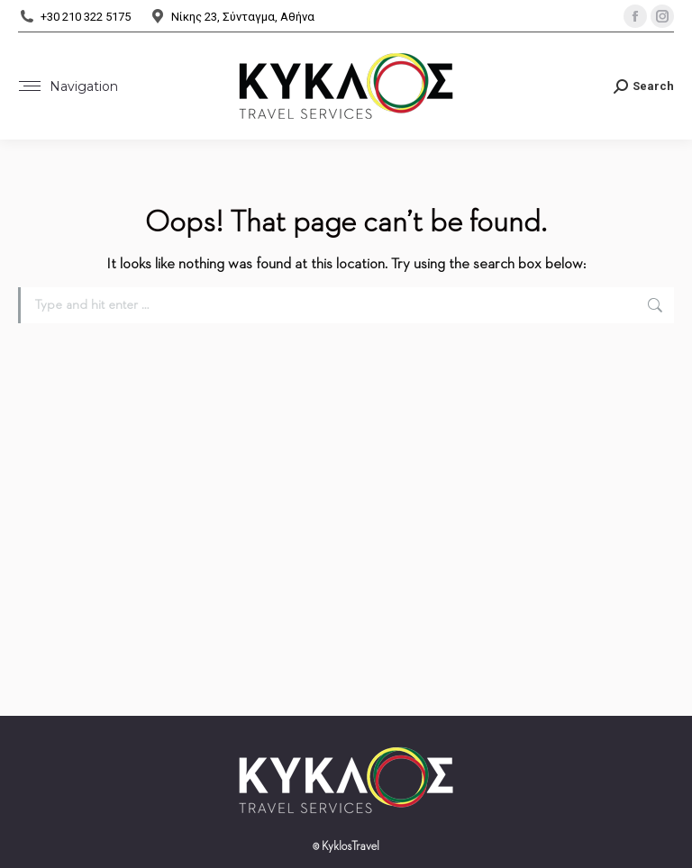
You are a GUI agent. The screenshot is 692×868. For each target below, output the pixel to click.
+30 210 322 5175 (74, 16)
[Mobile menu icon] (68, 86)
